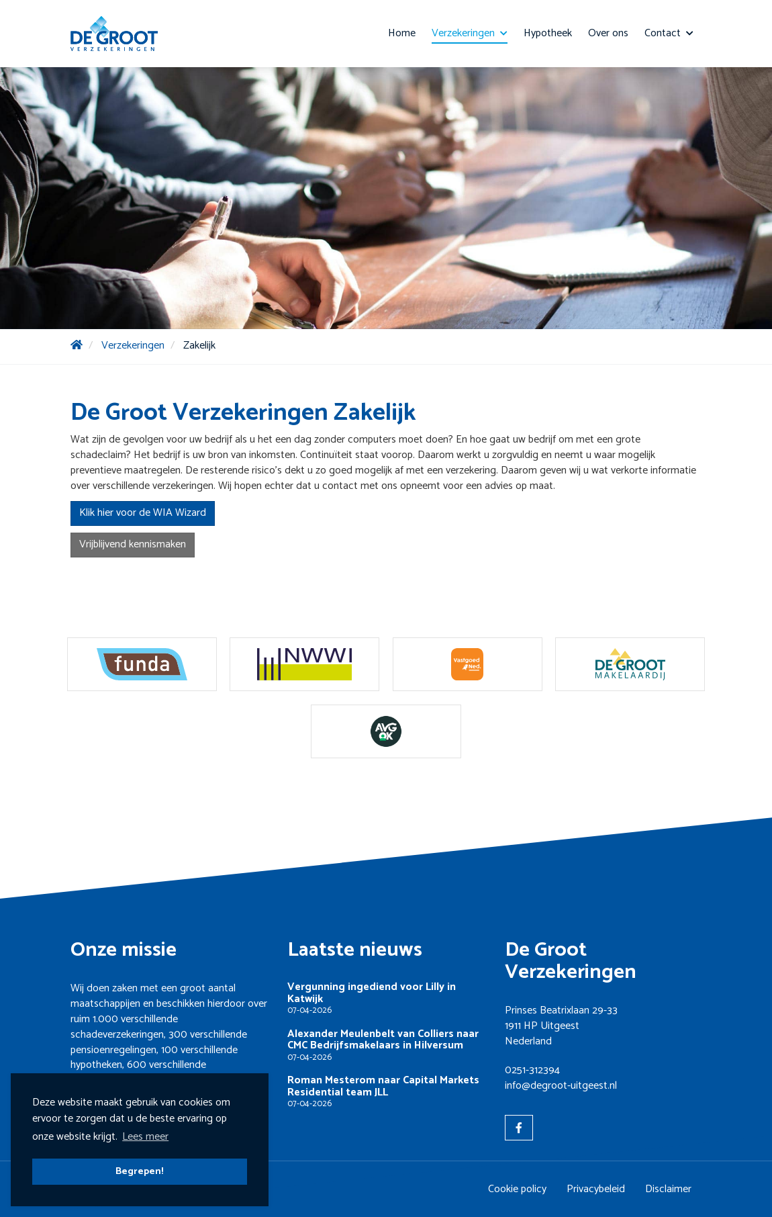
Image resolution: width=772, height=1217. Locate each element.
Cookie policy (517, 1189)
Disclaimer (668, 1189)
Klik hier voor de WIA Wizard (142, 513)
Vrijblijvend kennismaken (132, 544)
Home (402, 33)
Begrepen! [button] (139, 1171)
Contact (668, 33)
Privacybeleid (596, 1189)
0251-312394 (532, 1070)
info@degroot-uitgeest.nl (561, 1086)
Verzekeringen (470, 33)
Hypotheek (548, 33)
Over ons (608, 33)
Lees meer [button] (145, 1137)
